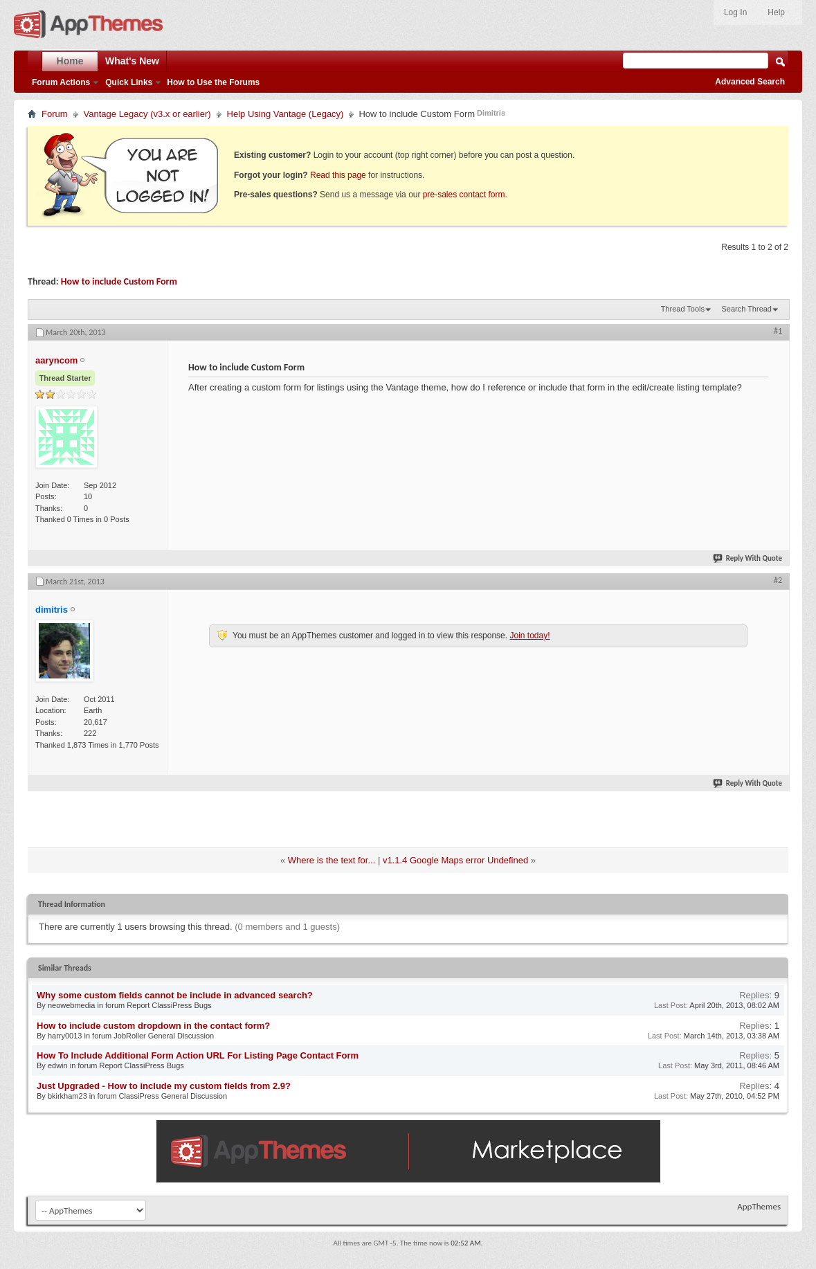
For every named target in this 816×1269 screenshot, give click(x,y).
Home (70, 60)
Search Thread (746, 309)
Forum (55, 114)
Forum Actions (61, 82)
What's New (132, 60)
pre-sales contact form (464, 194)
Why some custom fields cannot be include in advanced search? (175, 995)
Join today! (529, 635)
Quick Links (128, 82)
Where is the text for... (331, 860)
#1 (778, 331)
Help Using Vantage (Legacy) (285, 114)
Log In (735, 12)
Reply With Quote (748, 558)
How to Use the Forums (213, 82)
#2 (778, 580)
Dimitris (491, 113)
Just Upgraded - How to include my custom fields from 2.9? (164, 1086)
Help (776, 12)
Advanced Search (750, 82)
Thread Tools (683, 309)
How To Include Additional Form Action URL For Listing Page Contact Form (198, 1055)
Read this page (338, 175)
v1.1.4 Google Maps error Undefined (455, 860)
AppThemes (759, 1206)
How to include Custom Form (119, 281)
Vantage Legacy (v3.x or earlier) (147, 114)
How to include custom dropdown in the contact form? (153, 1025)
